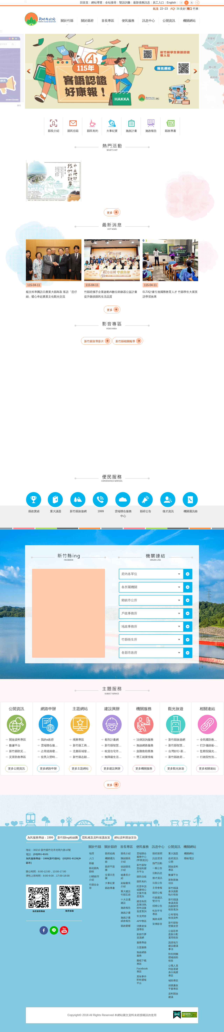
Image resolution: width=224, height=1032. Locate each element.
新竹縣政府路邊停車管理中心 (178, 756)
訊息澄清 (157, 858)
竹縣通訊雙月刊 (157, 899)
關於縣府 (87, 20)
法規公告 (157, 882)
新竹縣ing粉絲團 (67, 837)
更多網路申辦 (48, 768)
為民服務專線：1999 (40, 837)
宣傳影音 (157, 923)
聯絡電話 (189, 858)
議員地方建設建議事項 (173, 946)
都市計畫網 (112, 739)
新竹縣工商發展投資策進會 (83, 745)
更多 (110, 212)
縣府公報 (157, 892)
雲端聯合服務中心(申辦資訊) (142, 856)
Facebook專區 (142, 970)
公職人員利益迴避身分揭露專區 (173, 970)
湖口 (189, 8)
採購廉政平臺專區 (173, 987)
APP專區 (142, 921)
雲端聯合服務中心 (51, 745)
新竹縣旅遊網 (176, 739)
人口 (91, 858)
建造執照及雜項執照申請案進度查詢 (141, 906)
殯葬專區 (78, 739)
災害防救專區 (17, 756)
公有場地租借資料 (173, 916)
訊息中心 (148, 20)
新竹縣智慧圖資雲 (173, 924)
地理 (91, 853)
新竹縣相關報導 (125, 341)
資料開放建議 (173, 995)
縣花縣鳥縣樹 (94, 870)
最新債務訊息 (141, 2)
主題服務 (141, 947)
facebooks (44, 926)
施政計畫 (126, 912)
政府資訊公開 (173, 860)
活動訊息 (157, 873)
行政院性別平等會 (210, 756)
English (171, 2)
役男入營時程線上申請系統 (51, 756)
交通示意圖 (110, 876)
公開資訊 (169, 20)
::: (25, 1)
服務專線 (141, 942)
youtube (64, 926)
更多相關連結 (207, 768)
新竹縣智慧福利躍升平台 (141, 868)
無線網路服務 (144, 745)
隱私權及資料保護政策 (96, 837)
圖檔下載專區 (141, 962)
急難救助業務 (144, 751)
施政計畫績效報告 (126, 919)
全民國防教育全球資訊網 (210, 739)
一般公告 (157, 868)
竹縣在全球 (94, 886)
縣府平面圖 (110, 868)
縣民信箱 (141, 876)
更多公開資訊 (16, 768)
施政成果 (157, 919)
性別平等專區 (157, 912)
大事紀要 (110, 883)
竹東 (195, 8)
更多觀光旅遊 (175, 768)
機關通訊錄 (110, 860)
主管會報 (157, 887)
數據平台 (14, 745)
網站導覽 (96, 2)
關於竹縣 (67, 20)
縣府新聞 (157, 853)
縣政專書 (110, 888)
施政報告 (126, 907)
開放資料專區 (17, 739)
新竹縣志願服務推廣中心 (83, 756)
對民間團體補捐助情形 (173, 957)
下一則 (195, 71)
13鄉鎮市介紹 (94, 878)
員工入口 (158, 2)
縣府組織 (110, 853)
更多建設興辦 (112, 768)
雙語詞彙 (124, 2)
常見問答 (141, 916)
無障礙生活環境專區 (115, 756)
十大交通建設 (126, 901)
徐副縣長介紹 (126, 868)
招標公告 (157, 905)
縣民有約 (141, 881)
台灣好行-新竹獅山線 (178, 751)
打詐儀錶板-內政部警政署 (210, 745)
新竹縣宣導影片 (94, 341)
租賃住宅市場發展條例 (115, 751)
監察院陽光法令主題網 (210, 751)
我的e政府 (47, 739)
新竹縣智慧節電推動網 (115, 745)
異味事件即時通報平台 (141, 980)
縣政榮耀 (126, 925)
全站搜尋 (110, 2)
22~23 (164, 8)
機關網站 (189, 20)
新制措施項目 (173, 881)
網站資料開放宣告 (125, 837)
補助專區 (173, 980)
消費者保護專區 (141, 928)
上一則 (29, 71)
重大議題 (173, 853)
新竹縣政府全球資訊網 (40, 19)
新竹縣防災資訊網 (19, 751)
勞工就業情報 (144, 756)
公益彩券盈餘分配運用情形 (173, 934)
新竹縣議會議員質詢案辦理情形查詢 (173, 904)
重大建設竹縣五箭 (126, 893)
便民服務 (128, 20)
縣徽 (91, 863)
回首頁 (84, 2)
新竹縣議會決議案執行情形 (173, 891)
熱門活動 (157, 863)
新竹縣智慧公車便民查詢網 (178, 745)
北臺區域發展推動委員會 (83, 751)
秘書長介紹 (126, 876)
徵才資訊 (157, 878)
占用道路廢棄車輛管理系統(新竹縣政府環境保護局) (51, 751)
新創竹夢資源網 (141, 936)
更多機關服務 (143, 768)
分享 (197, 3)
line (54, 926)
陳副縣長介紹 (126, 860)
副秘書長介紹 (126, 885)
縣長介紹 (126, 853)
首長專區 (108, 20)
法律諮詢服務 (144, 739)
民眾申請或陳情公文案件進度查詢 (141, 891)
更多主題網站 (80, 768)
